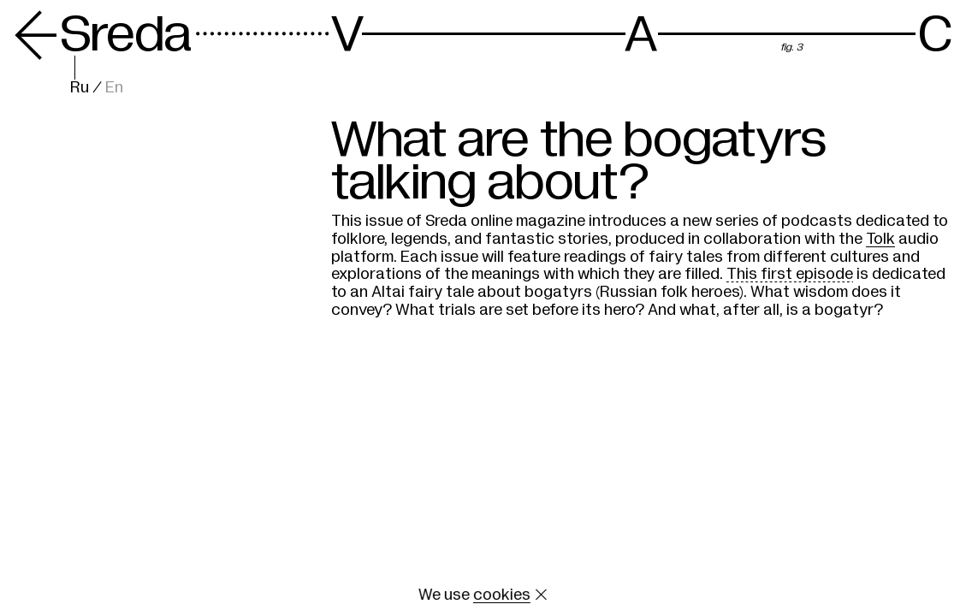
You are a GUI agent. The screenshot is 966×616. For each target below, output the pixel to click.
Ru (79, 87)
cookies (501, 594)
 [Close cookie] (541, 594)
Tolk (880, 238)
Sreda (103, 34)
